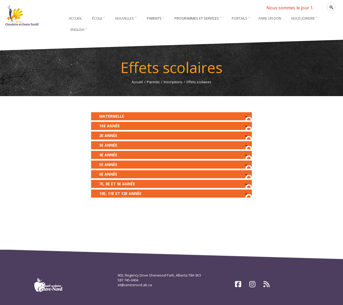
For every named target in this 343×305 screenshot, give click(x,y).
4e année (171, 155)
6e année (171, 175)
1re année (171, 126)
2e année (171, 136)
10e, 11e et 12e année (171, 194)
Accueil (137, 81)
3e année (171, 146)
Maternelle (171, 117)
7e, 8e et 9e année (171, 184)
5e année (171, 165)
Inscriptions (173, 81)
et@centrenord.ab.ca (135, 284)
